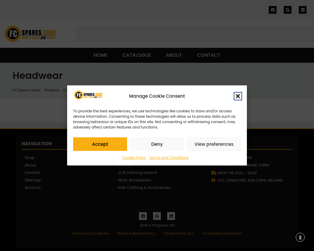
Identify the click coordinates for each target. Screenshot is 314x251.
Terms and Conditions (169, 158)
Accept (100, 145)
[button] (238, 97)
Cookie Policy (134, 158)
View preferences (213, 145)
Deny (157, 145)
